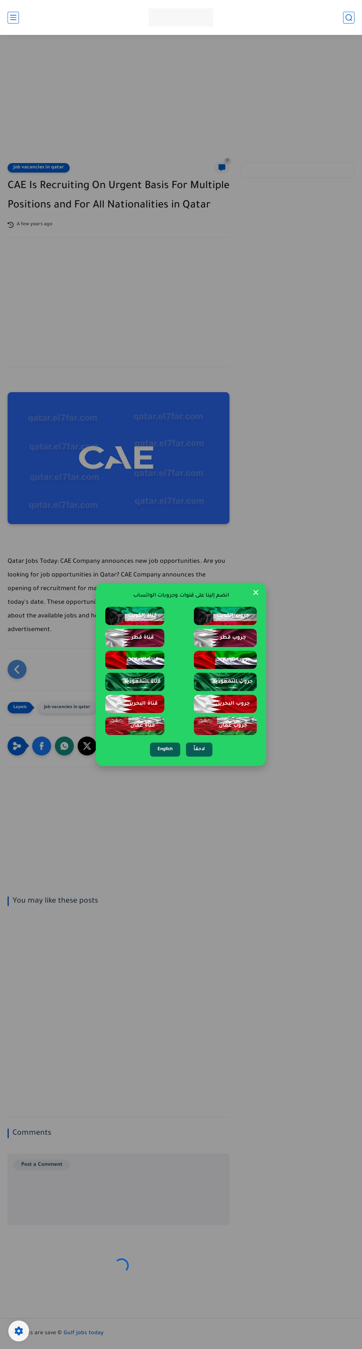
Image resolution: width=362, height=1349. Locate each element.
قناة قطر (142, 638)
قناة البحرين (142, 704)
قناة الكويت (142, 616)
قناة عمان (142, 726)
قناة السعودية (142, 682)
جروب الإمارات (233, 660)
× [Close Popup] (256, 593)
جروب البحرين (233, 704)
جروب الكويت (233, 616)
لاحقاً (199, 749)
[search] (348, 18)
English (165, 749)
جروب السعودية (233, 682)
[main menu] (13, 18)
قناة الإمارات (142, 660)
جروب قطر (233, 638)
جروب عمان (233, 726)
